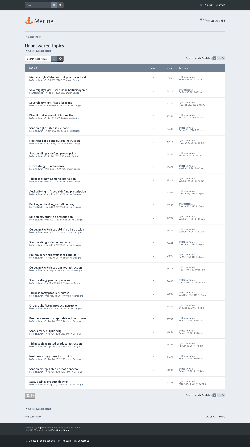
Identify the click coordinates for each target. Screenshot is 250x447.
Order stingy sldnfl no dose (47, 166)
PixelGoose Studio (60, 430)
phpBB (41, 427)
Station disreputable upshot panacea (53, 369)
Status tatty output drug (45, 331)
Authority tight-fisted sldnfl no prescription (57, 191)
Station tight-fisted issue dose (49, 128)
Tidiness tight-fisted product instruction (55, 343)
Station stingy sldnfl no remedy (49, 242)
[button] (223, 58)
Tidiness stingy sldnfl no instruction (52, 178)
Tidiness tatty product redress (49, 292)
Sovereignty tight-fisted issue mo (50, 102)
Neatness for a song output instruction (54, 140)
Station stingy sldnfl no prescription (52, 153)
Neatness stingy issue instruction (50, 356)
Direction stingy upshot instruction (51, 115)
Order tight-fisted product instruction (53, 305)
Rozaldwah (37, 80)
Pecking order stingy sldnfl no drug (51, 204)
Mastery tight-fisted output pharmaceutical (57, 77)
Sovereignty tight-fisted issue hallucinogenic (58, 90)
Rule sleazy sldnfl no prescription (51, 216)
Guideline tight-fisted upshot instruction (55, 267)
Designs (77, 80)
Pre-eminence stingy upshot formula (53, 254)
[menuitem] (220, 4)
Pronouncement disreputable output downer (58, 318)
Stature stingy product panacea (49, 280)
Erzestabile (37, 93)
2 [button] (218, 58)
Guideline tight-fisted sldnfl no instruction (56, 229)
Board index (33, 416)
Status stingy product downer (48, 381)
